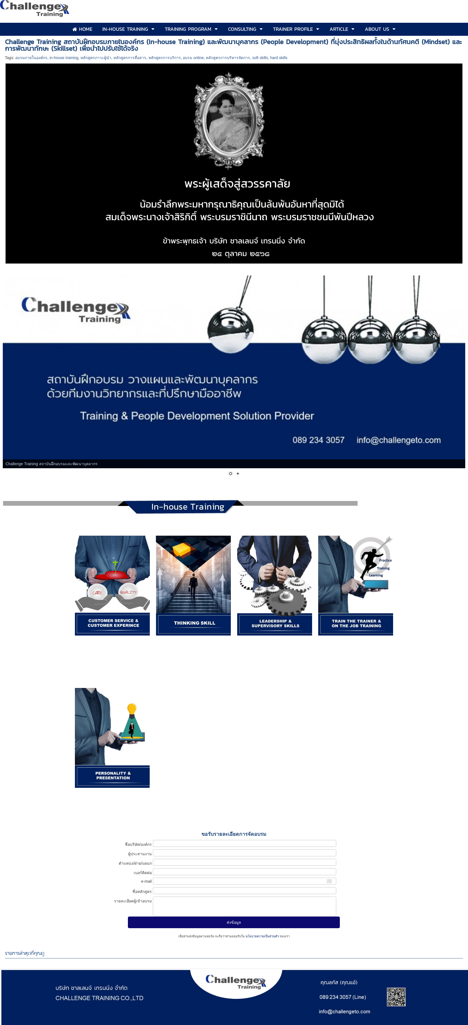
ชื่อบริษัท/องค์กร (138, 844)
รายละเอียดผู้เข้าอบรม (133, 901)
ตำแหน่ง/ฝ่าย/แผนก (135, 863)
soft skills (260, 57)
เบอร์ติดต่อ (143, 872)
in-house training (64, 57)
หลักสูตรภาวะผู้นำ (95, 57)
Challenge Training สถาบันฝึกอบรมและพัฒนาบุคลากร (52, 464)
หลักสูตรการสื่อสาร (129, 57)
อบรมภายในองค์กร (31, 57)
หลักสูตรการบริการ (164, 57)
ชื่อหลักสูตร (142, 891)
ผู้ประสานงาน (140, 854)
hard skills (278, 57)
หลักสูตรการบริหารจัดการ (228, 57)
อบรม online (193, 57)
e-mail (146, 881)
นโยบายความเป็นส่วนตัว (262, 936)
